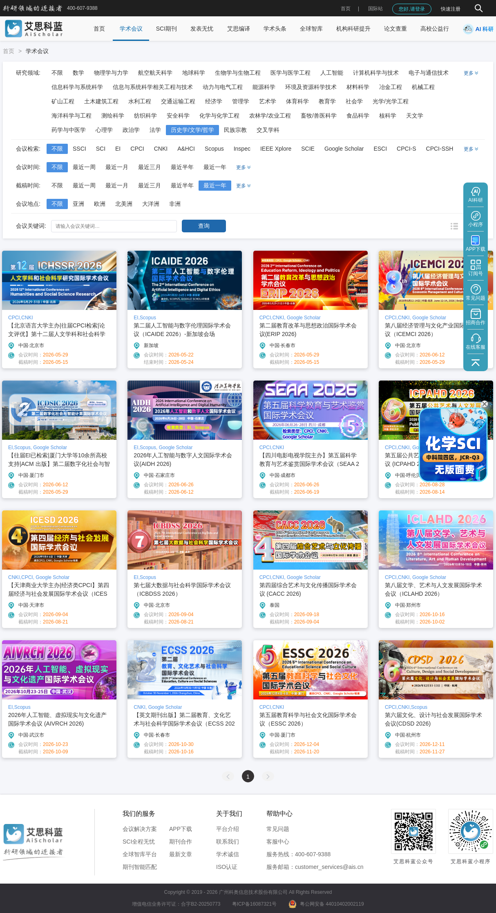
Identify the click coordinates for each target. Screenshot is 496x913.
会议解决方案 (140, 829)
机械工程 (423, 87)
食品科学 (357, 115)
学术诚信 (227, 854)
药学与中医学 (68, 130)
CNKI (161, 148)
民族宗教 (235, 130)
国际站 (375, 8)
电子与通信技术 (429, 72)
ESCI (380, 148)
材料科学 (357, 87)
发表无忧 (201, 28)
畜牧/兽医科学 (319, 115)
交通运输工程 (178, 101)
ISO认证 (226, 867)
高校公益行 (434, 28)
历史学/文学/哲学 (192, 130)
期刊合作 (180, 841)
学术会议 (131, 28)
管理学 (240, 101)
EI (118, 148)
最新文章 (180, 854)
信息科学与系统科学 (77, 87)
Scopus (214, 148)
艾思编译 (238, 28)
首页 (346, 8)
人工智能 (331, 72)
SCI (100, 148)
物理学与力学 (111, 72)
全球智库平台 (140, 854)
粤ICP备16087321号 (254, 904)
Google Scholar (344, 148)
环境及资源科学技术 (311, 87)
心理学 (104, 130)
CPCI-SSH (440, 148)
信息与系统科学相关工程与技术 (153, 87)
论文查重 (395, 28)
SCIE (308, 148)
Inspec (242, 148)
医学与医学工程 (290, 72)
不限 (57, 72)
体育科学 (297, 101)
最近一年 (214, 167)
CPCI (137, 148)
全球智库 (311, 28)
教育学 (327, 101)
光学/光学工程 (391, 101)
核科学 (387, 115)
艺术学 (267, 101)
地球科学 (193, 72)
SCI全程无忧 (139, 841)
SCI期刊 (166, 28)
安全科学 (178, 115)
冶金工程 (390, 87)
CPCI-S (406, 148)
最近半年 (182, 167)
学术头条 (275, 28)
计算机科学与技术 (376, 72)
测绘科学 (112, 115)
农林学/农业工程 (270, 115)
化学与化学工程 (219, 115)
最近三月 (149, 167)
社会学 (354, 101)
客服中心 (277, 841)
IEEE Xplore (275, 148)
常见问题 (277, 829)
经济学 (213, 101)
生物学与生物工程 (238, 72)
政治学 (131, 130)
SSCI (79, 148)
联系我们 (227, 841)
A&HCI (186, 148)
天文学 (414, 115)
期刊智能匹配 (140, 867)
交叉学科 (268, 130)
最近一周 (84, 167)
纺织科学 (145, 115)
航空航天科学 (155, 72)
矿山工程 (62, 101)
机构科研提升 (353, 28)
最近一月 (116, 167)
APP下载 (180, 829)
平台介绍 (227, 829)
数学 (78, 72)
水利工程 (139, 101)
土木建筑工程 (101, 101)
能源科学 (263, 87)
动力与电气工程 (223, 87)
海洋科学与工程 (71, 115)
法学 (155, 130)
